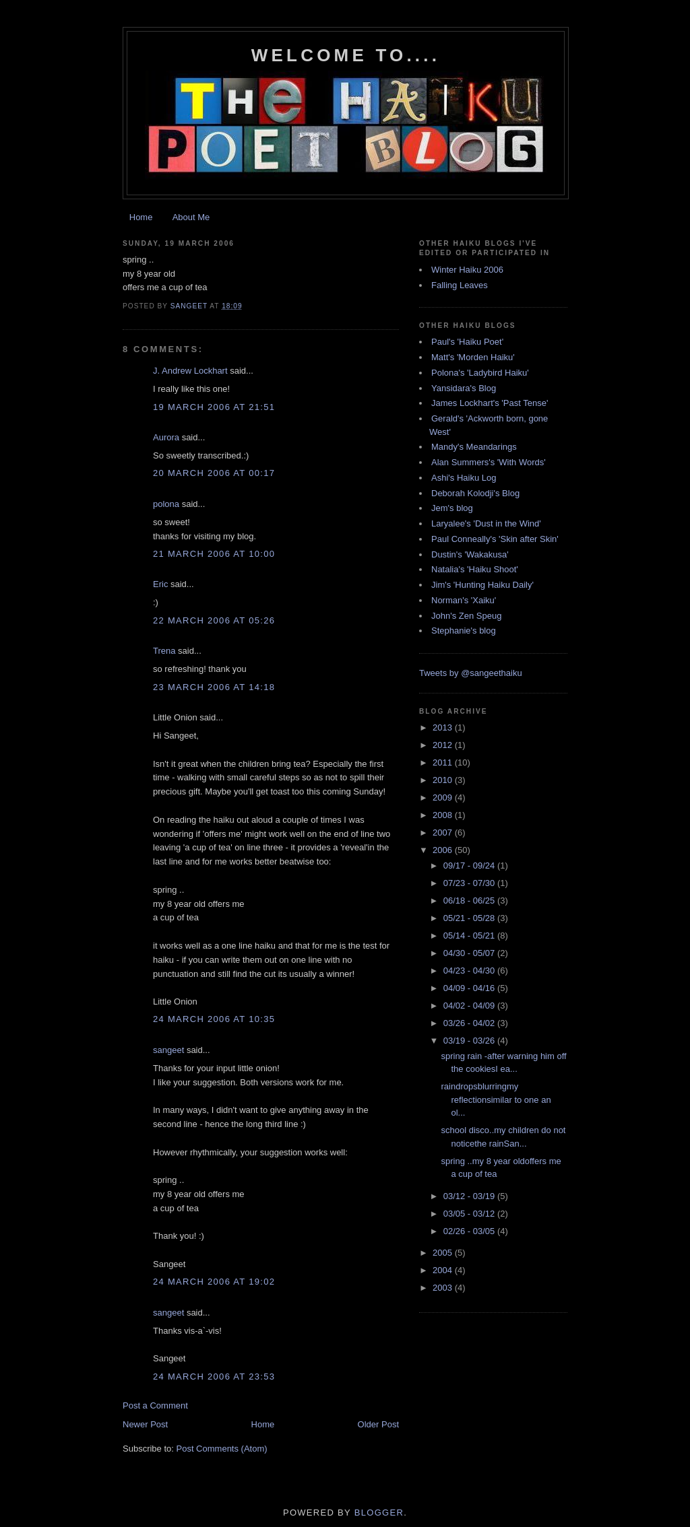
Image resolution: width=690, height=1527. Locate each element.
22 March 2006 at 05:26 (214, 620)
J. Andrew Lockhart (190, 371)
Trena (164, 651)
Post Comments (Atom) (222, 1449)
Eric (160, 584)
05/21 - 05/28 (470, 918)
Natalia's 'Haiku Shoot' (474, 569)
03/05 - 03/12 (470, 1214)
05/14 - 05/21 (470, 935)
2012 (444, 745)
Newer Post (145, 1424)
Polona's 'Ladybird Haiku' (480, 373)
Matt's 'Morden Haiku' (473, 357)
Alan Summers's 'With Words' (488, 462)
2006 (444, 850)
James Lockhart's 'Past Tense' (489, 403)
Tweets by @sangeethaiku (470, 673)
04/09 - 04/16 (470, 988)
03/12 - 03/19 (470, 1196)
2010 (444, 780)
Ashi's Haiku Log (463, 478)
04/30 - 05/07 (470, 953)
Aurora (166, 437)
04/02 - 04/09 (470, 1005)
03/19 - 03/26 (470, 1041)
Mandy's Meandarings (474, 447)
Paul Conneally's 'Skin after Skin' (495, 539)
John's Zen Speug (466, 616)
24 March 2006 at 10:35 (214, 1019)
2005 (444, 1253)
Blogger (379, 1512)
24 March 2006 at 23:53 (214, 1376)
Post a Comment (155, 1405)
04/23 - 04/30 (470, 970)
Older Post (378, 1424)
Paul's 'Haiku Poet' (467, 342)
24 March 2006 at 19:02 (214, 1282)
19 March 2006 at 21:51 (214, 407)
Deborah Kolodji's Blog (475, 493)
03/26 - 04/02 (470, 1023)
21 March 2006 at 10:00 (214, 554)
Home (141, 217)
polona (166, 504)
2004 (444, 1270)
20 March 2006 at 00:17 (214, 473)
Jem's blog (452, 508)
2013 (444, 727)
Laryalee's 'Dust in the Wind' (486, 523)
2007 (444, 832)
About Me (191, 217)
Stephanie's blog (463, 630)
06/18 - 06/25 (470, 900)
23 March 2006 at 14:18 (214, 687)
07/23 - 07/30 (470, 883)
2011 (444, 762)
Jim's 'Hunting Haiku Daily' (482, 585)
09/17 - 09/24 (470, 865)
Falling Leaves (459, 285)
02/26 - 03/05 (470, 1231)
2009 (444, 797)
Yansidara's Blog (463, 388)
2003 (444, 1288)
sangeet (168, 1050)
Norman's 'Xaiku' (463, 600)
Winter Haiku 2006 (467, 270)
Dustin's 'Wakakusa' (470, 554)
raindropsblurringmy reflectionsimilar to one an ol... (496, 1099)
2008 (444, 815)
